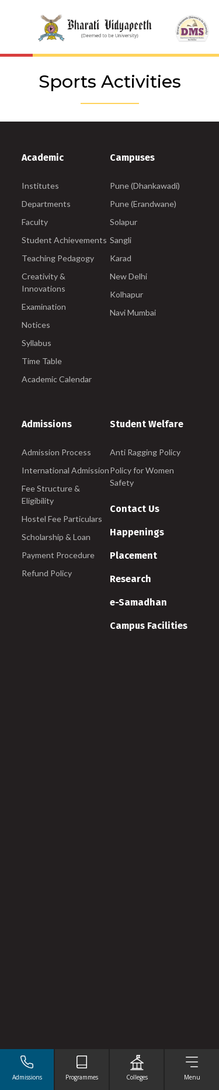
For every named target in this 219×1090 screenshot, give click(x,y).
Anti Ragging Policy (145, 452)
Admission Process (56, 452)
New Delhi (128, 276)
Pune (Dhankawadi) (145, 186)
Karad (120, 258)
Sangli (120, 240)
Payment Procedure (58, 555)
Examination (44, 307)
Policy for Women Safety (142, 476)
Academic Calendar (57, 379)
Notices (36, 325)
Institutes (40, 186)
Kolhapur (126, 294)
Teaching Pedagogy (58, 258)
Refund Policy (47, 573)
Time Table (42, 361)
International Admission (65, 470)
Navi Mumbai (133, 312)
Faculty (35, 222)
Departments (46, 204)
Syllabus (36, 343)
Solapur (123, 222)
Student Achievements (64, 240)
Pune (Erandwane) (143, 204)
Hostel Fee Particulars (62, 519)
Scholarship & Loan (56, 537)
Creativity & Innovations (43, 282)
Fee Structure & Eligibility (51, 494)
